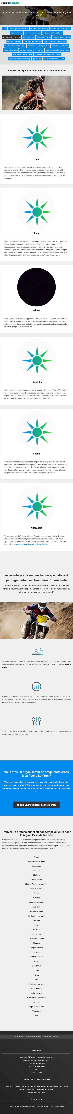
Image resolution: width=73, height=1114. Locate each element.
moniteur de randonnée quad (15, 46)
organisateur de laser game (22, 54)
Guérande (36, 907)
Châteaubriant (36, 880)
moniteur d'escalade (11, 50)
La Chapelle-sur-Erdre (36, 916)
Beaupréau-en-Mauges (36, 861)
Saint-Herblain (36, 989)
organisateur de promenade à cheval (47, 54)
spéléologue (37, 59)
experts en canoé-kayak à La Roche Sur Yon (31, 544)
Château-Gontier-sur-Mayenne (36, 884)
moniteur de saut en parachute (38, 46)
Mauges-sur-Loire (36, 948)
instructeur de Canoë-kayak (52, 33)
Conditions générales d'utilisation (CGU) (36, 1060)
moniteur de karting (14, 41)
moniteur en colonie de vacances (31, 50)
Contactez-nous (36, 1072)
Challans (36, 875)
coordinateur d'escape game (60, 29)
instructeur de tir (29, 37)
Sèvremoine (36, 1011)
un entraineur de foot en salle (54, 59)
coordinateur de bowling (39, 29)
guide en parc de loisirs (32, 33)
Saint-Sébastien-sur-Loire (36, 998)
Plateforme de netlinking (36, 1066)
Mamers (36, 943)
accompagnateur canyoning (18, 29)
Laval (36, 925)
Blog (36, 1069)
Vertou (36, 1016)
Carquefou (36, 871)
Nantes (36, 961)
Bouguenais (36, 866)
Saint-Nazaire (36, 993)
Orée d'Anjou (36, 966)
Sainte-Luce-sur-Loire (36, 984)
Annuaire (23, 1057)
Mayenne (36, 952)
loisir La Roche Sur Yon (36, 1092)
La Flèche (36, 920)
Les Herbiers (36, 934)
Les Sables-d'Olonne (36, 939)
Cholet (36, 893)
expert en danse (16, 33)
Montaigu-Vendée (36, 957)
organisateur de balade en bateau (57, 50)
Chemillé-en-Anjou (36, 889)
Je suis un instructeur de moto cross (37, 804)
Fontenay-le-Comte (36, 902)
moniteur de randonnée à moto (55, 41)
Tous (4, 29)
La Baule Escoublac (36, 911)
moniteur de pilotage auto (32, 41)
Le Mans (36, 930)
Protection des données (36, 1063)
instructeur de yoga (44, 37)
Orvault (36, 970)
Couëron (36, 898)
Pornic (36, 975)
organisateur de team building (19, 59)
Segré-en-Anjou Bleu (36, 1007)
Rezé (36, 979)
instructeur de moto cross (11, 37)
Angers (36, 857)
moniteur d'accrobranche (62, 37)
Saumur (36, 1002)
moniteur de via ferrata (60, 46)
